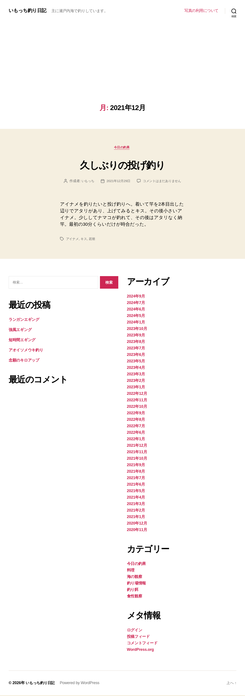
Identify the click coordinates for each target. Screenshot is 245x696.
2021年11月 (137, 453)
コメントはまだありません (163, 182)
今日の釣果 (122, 148)
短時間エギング (22, 341)
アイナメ (73, 240)
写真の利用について (201, 10)
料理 (130, 571)
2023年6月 (136, 355)
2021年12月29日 (117, 182)
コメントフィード (142, 644)
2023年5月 (136, 362)
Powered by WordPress (81, 684)
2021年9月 (136, 466)
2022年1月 (136, 440)
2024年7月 (136, 303)
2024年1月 (136, 323)
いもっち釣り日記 (29, 10)
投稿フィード (138, 637)
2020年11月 (137, 530)
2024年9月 (136, 297)
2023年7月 (136, 349)
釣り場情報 (136, 584)
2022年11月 (137, 401)
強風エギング (20, 331)
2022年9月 (136, 414)
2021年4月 (136, 498)
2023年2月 (136, 381)
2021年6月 (136, 485)
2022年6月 (136, 433)
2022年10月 (137, 407)
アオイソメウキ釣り (26, 351)
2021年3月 (136, 504)
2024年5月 (136, 316)
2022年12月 (137, 394)
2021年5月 (136, 492)
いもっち (86, 182)
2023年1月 (136, 388)
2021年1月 (136, 517)
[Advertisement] (122, 71)
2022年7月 (136, 427)
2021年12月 (137, 446)
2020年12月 (137, 524)
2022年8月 (136, 420)
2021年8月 (136, 472)
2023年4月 (136, 368)
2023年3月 (136, 375)
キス (84, 240)
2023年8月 (136, 342)
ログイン (134, 631)
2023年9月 (136, 336)
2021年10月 (137, 459)
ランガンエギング (24, 320)
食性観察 (134, 597)
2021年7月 (136, 479)
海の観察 (134, 577)
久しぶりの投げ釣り (122, 165)
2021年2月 (136, 511)
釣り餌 (132, 590)
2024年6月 (136, 310)
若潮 (93, 240)
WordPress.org (140, 650)
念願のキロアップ (24, 361)
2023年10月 (137, 329)
